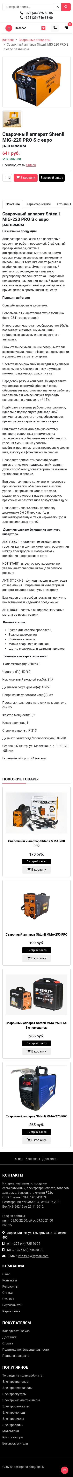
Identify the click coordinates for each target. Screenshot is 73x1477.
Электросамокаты (15, 1406)
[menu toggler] (43, 28)
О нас (19, 1159)
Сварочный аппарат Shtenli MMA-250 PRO (36, 934)
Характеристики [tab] (38, 204)
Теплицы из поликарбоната (22, 1375)
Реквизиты (10, 1286)
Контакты (33, 1159)
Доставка (49, 1159)
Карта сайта (11, 1311)
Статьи (7, 1293)
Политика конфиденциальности (25, 1349)
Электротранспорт (16, 1381)
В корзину (36, 869)
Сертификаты (12, 1305)
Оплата (7, 1343)
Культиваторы (12, 1437)
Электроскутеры (14, 1394)
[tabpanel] (36, 486)
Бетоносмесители (15, 1443)
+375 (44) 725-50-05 (36, 13)
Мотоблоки (10, 1431)
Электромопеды (14, 1412)
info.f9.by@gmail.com (33, 1256)
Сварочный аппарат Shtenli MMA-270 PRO (36, 1116)
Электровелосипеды (17, 1388)
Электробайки (12, 1425)
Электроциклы (13, 1419)
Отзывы (8, 1299)
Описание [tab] (13, 204)
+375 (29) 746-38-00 (36, 18)
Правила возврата (15, 1356)
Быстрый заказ (52, 178)
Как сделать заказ (16, 1331)
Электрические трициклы (21, 1400)
